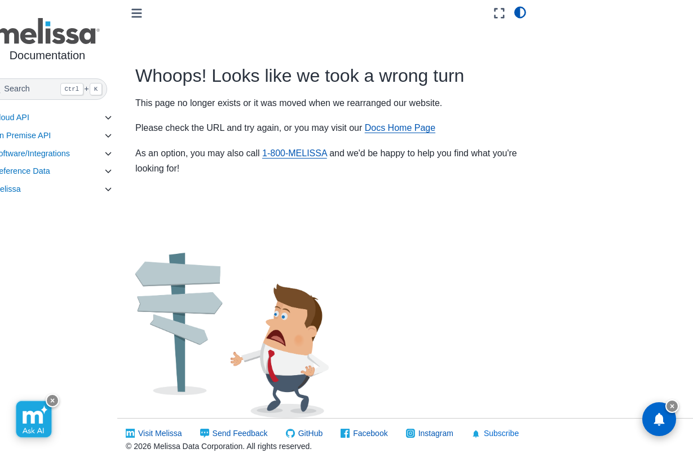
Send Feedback (261, 424)
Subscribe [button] (516, 424)
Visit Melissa (182, 424)
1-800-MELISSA (316, 153)
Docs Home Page (421, 128)
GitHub (331, 424)
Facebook (391, 424)
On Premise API (43, 135)
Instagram (456, 424)
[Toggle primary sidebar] (158, 13)
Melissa (28, 188)
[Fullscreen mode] (499, 13)
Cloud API (33, 117)
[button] (69, 41)
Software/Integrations (53, 153)
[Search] (69, 89)
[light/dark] (520, 11)
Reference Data (43, 170)
